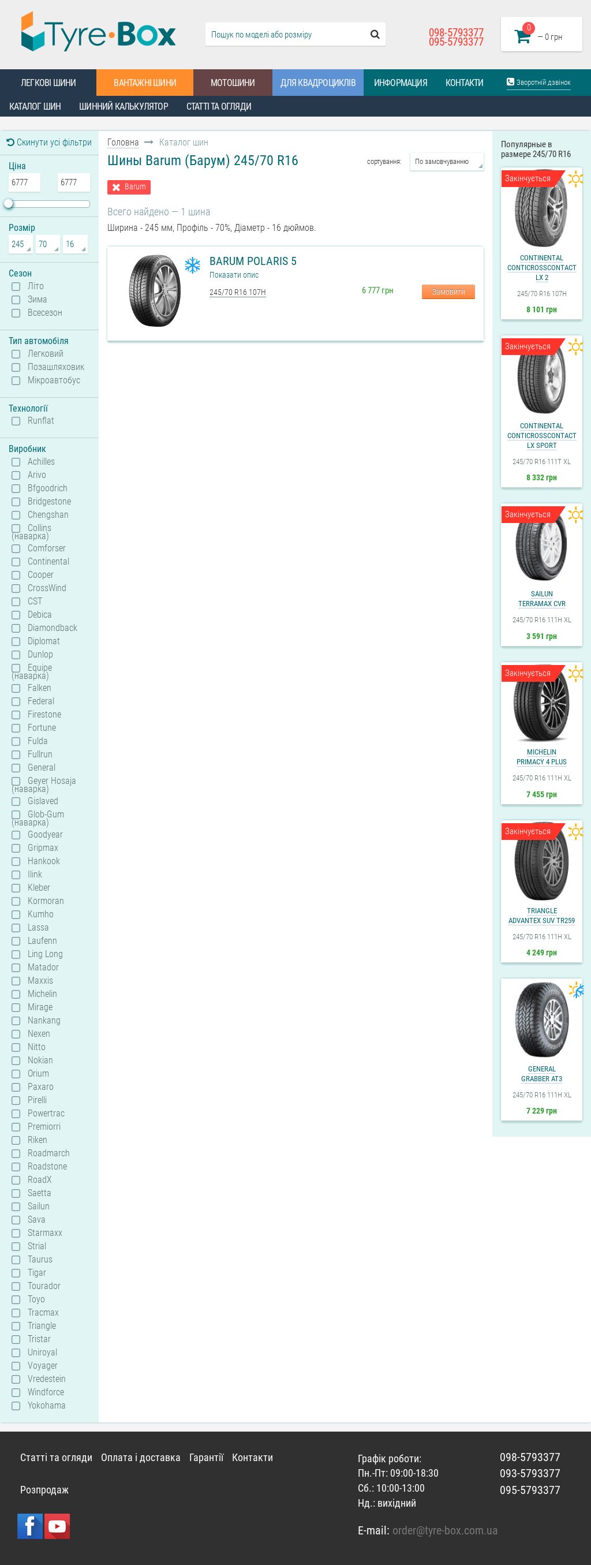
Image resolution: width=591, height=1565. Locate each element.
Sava (37, 1220)
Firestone (44, 714)
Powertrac (46, 1113)
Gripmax (43, 848)
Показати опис (234, 274)
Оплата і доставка (141, 1457)
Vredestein (47, 1379)
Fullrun (40, 754)
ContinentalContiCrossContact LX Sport (542, 435)
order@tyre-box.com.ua (445, 1530)
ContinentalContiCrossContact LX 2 (542, 267)
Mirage (40, 1007)
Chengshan (48, 515)
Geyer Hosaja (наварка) (44, 784)
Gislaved (43, 801)
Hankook (44, 861)
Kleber (39, 888)
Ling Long (45, 954)
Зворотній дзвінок (539, 82)
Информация (400, 82)
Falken (39, 688)
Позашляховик (56, 367)
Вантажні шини (145, 82)
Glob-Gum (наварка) (38, 818)
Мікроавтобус (54, 380)
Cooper (41, 575)
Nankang (44, 1020)
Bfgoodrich (48, 488)
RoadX (40, 1180)
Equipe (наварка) (32, 671)
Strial (37, 1246)
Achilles (41, 462)
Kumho (41, 914)
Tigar (37, 1273)
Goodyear (45, 835)
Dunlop (40, 654)
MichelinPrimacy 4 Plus (542, 757)
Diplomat (44, 641)
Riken (37, 1140)
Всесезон (45, 313)
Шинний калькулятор (123, 106)
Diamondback (52, 628)
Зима (37, 299)
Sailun (39, 1206)
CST (35, 601)
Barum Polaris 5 (253, 261)
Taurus (40, 1259)
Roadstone (47, 1166)
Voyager (43, 1366)
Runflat (41, 421)
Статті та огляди (218, 106)
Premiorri (44, 1127)
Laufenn (42, 941)
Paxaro (41, 1087)
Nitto (37, 1047)
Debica (40, 615)
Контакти (465, 82)
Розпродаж (44, 1490)
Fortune (42, 728)
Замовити (448, 291)
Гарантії (206, 1457)
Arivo (37, 475)
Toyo (36, 1299)
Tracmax (43, 1313)
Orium (38, 1074)
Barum (135, 186)
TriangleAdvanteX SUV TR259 (541, 915)
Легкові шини (48, 82)
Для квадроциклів (318, 82)
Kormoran (46, 901)
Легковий (45, 354)
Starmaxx (45, 1233)
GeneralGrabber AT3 (541, 1074)
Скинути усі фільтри (49, 142)
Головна (123, 142)
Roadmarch (49, 1153)
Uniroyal (42, 1352)
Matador (43, 967)
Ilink (35, 874)
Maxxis (40, 981)
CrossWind (47, 588)
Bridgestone (49, 501)
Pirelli (37, 1100)
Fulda (38, 741)
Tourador (44, 1286)
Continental (48, 561)
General (41, 768)
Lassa (38, 927)
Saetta (39, 1193)
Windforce (46, 1392)
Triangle (42, 1326)
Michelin (42, 994)
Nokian (40, 1060)
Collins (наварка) (31, 531)
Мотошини (233, 82)
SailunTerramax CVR (542, 598)
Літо (36, 286)
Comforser (47, 548)
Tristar (39, 1339)
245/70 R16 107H (238, 292)
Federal (41, 701)
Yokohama (47, 1405)
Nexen (39, 1034)
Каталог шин (35, 106)
